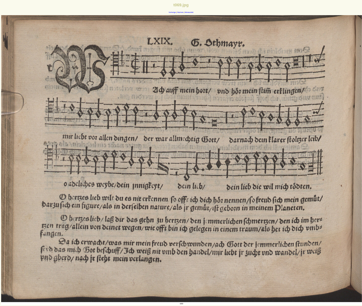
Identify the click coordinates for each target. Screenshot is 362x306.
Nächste (180, 12)
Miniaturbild (189, 12)
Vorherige (172, 12)
